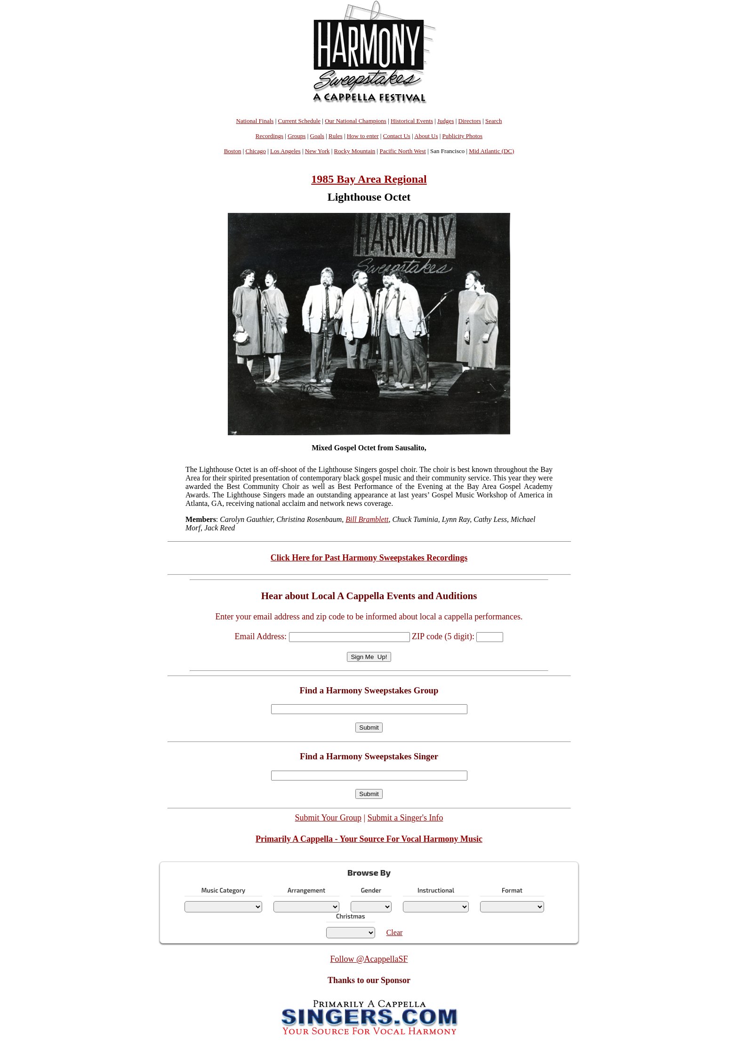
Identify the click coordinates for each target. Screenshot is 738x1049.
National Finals (255, 120)
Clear (394, 932)
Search (493, 120)
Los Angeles (285, 151)
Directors (469, 120)
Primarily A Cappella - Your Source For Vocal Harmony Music (369, 839)
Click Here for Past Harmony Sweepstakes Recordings (369, 557)
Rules (336, 135)
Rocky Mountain (355, 151)
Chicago (256, 151)
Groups (296, 135)
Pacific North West (402, 151)
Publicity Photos (462, 135)
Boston (232, 151)
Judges (445, 120)
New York (317, 151)
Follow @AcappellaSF (369, 959)
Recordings (269, 135)
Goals (317, 135)
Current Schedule (299, 120)
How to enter (363, 135)
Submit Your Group (328, 817)
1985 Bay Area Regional (369, 179)
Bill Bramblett (366, 519)
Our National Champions (355, 120)
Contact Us (396, 135)
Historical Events (412, 120)
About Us (426, 135)
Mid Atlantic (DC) (491, 151)
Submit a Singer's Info (405, 817)
